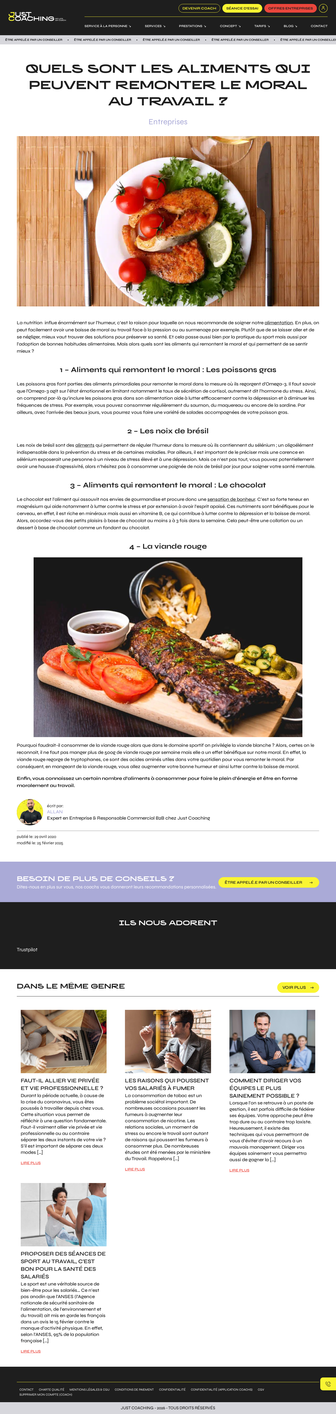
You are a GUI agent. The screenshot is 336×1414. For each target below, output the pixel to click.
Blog (288, 26)
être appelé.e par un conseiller (265, 882)
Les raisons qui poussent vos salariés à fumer (167, 1084)
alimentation (279, 323)
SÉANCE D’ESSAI (242, 8)
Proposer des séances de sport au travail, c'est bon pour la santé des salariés (63, 1265)
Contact (319, 26)
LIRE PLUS (31, 1163)
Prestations (190, 26)
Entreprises (168, 121)
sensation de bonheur (231, 499)
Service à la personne (106, 26)
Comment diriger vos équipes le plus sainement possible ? (265, 1088)
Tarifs (260, 26)
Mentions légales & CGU (89, 1389)
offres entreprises (290, 8)
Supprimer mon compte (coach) (45, 1394)
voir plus (294, 987)
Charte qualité (51, 1389)
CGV (261, 1389)
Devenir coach (199, 8)
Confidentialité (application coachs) (222, 1389)
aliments (84, 445)
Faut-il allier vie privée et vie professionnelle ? (62, 1084)
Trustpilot (27, 950)
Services (153, 26)
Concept (228, 26)
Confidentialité (172, 1389)
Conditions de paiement (134, 1389)
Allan (55, 812)
